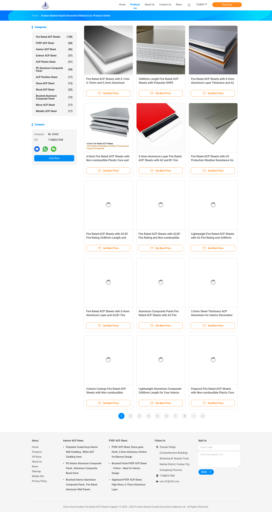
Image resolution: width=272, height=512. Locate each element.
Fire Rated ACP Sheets (54, 37)
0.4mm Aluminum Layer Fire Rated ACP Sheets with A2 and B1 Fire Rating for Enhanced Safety (160, 160)
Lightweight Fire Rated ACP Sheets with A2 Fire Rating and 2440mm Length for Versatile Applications (212, 237)
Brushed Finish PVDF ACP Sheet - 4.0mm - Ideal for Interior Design (129, 468)
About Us (37, 461)
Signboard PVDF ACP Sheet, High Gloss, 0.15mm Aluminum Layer (129, 484)
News (35, 466)
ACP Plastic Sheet (54, 62)
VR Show (37, 456)
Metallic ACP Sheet (54, 111)
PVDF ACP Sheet (54, 43)
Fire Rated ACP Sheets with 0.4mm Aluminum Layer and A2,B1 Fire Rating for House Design (108, 315)
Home (35, 447)
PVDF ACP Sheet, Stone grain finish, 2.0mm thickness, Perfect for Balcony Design (129, 452)
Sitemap (36, 471)
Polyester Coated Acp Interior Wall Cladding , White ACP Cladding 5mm (82, 452)
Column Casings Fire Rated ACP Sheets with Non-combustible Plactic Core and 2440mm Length (107, 392)
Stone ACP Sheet (54, 83)
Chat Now (227, 4)
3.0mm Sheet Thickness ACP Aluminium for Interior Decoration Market (211, 315)
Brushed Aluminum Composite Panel (54, 97)
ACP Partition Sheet (54, 77)
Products (37, 452)
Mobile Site (38, 476)
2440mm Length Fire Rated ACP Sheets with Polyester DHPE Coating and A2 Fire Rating (158, 82)
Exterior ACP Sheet (54, 55)
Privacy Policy (39, 481)
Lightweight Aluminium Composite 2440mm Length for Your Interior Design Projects (160, 392)
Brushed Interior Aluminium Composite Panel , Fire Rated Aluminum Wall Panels (81, 484)
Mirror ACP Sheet (54, 105)
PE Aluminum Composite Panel (54, 69)
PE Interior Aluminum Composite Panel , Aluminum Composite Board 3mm (83, 468)
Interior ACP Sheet (54, 49)
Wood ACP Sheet (54, 89)
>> (202, 416)
